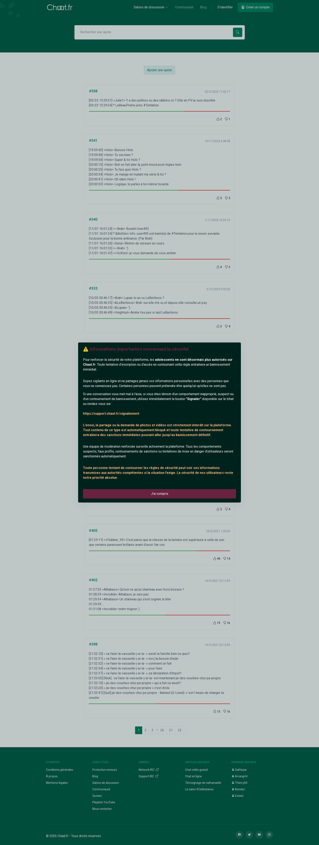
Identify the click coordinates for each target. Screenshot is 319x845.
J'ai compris (159, 494)
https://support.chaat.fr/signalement (111, 413)
